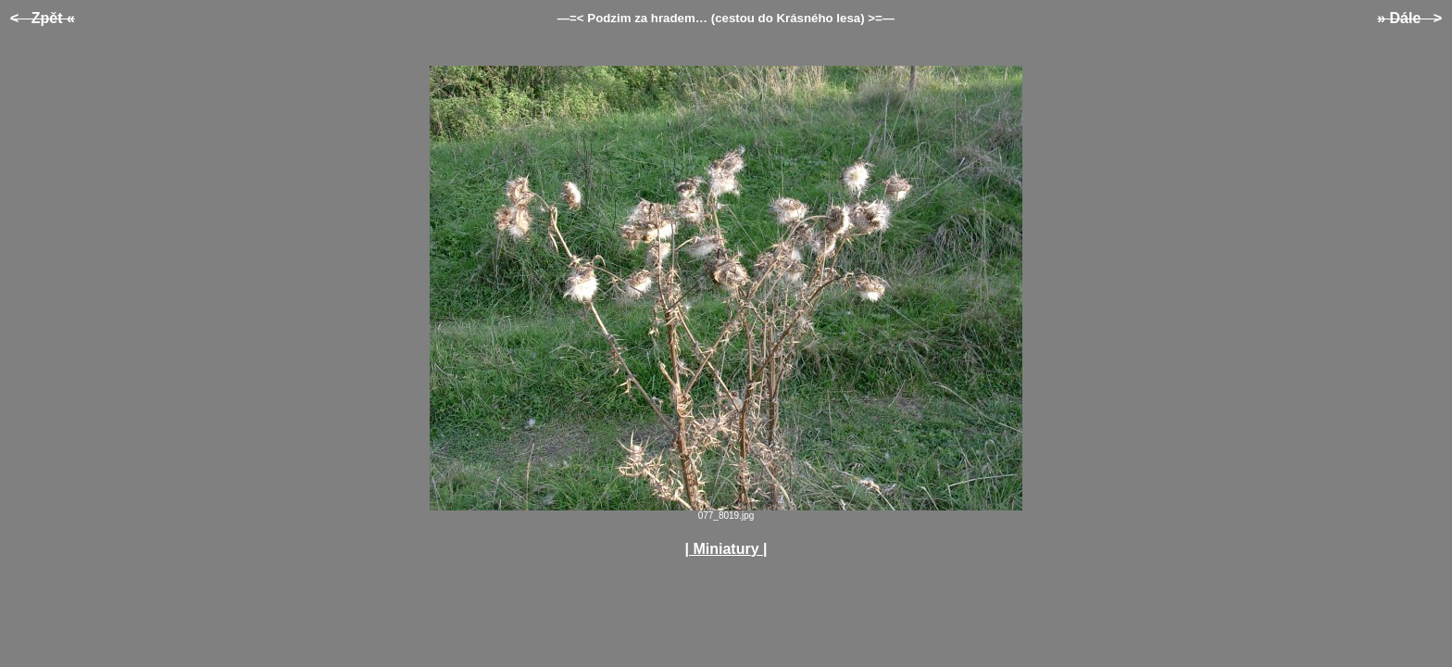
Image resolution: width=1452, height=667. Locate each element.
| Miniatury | (726, 549)
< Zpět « (42, 18)
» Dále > (1409, 18)
